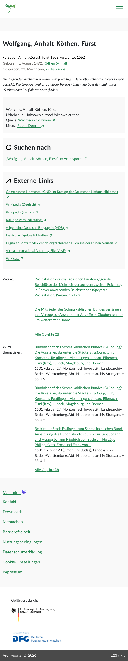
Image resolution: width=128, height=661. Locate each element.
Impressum (12, 572)
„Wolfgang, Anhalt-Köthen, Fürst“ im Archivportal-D (46, 159)
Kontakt (9, 502)
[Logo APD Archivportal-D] (10, 9)
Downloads (13, 512)
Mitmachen (13, 522)
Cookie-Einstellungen (21, 562)
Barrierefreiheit (16, 532)
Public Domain (29, 125)
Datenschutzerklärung (22, 552)
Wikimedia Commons (35, 120)
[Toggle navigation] (119, 8)
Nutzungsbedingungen (22, 542)
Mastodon (12, 493)
